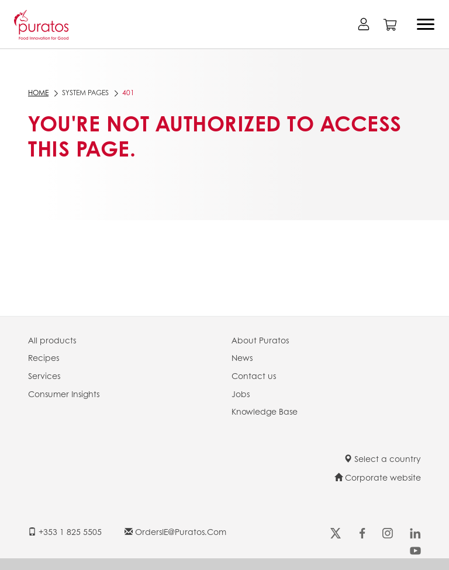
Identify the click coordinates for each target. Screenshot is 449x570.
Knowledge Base (265, 411)
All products (52, 340)
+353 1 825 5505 (65, 531)
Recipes (43, 357)
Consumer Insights (63, 393)
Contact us (254, 375)
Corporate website (377, 477)
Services (44, 375)
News (242, 357)
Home (38, 93)
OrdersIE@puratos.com (175, 531)
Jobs (241, 393)
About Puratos (260, 340)
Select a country (382, 458)
